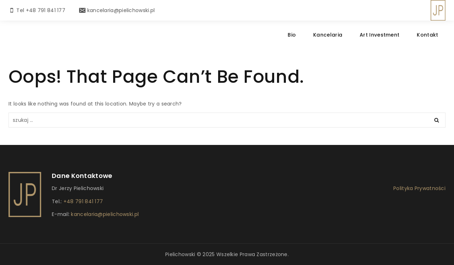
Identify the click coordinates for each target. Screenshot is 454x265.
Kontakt (427, 34)
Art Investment (379, 34)
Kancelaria (327, 34)
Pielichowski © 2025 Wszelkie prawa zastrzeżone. (227, 254)
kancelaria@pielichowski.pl (104, 214)
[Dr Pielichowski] (438, 10)
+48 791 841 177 (83, 201)
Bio (292, 34)
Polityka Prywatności (419, 188)
